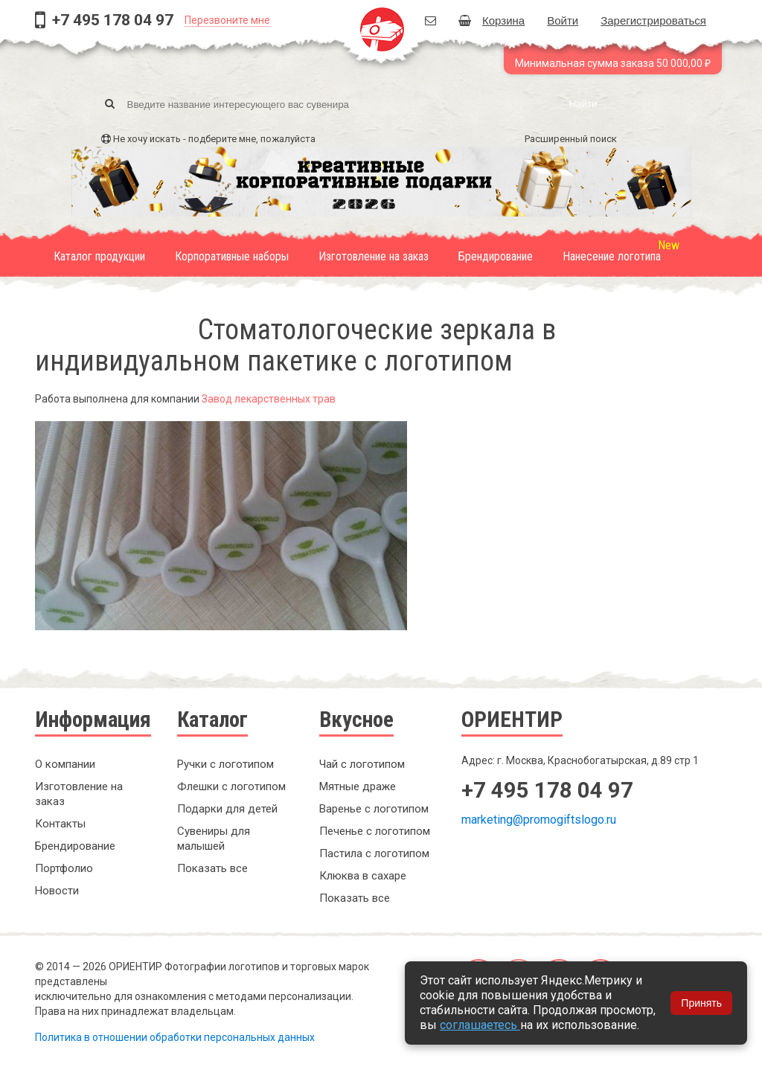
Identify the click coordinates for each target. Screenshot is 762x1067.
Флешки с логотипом (231, 786)
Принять (701, 1003)
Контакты (60, 823)
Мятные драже (357, 786)
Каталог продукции (99, 256)
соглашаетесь (480, 1025)
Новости (57, 890)
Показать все (212, 868)
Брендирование (495, 256)
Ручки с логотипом (225, 764)
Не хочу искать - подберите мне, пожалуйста (214, 138)
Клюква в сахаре (362, 875)
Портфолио (64, 868)
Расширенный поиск (571, 138)
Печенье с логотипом (374, 831)
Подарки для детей (227, 809)
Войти (562, 20)
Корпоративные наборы (232, 256)
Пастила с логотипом (374, 853)
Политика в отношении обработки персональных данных (175, 1037)
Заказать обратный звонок (555, 869)
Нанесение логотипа (612, 256)
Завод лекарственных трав (269, 399)
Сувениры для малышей (213, 838)
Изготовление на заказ (373, 256)
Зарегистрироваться (653, 20)
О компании (65, 764)
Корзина (491, 20)
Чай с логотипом (362, 764)
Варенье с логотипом (374, 809)
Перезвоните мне (227, 20)
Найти (583, 103)
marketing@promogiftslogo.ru (538, 820)
